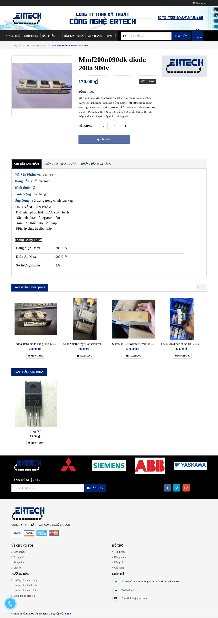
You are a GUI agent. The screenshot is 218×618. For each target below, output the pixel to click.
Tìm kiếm (181, 35)
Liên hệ (110, 36)
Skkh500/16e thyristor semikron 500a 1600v (138, 344)
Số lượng (85, 126)
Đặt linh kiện (74, 36)
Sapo (68, 613)
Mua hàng (94, 36)
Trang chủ (12, 36)
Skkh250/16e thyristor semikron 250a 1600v (89, 344)
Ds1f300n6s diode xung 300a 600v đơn (38, 344)
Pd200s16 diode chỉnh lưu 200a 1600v (184, 344)
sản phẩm (198, 37)
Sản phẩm (51, 36)
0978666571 (128, 589)
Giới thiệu (31, 36)
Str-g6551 (36, 431)
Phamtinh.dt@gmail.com (134, 598)
